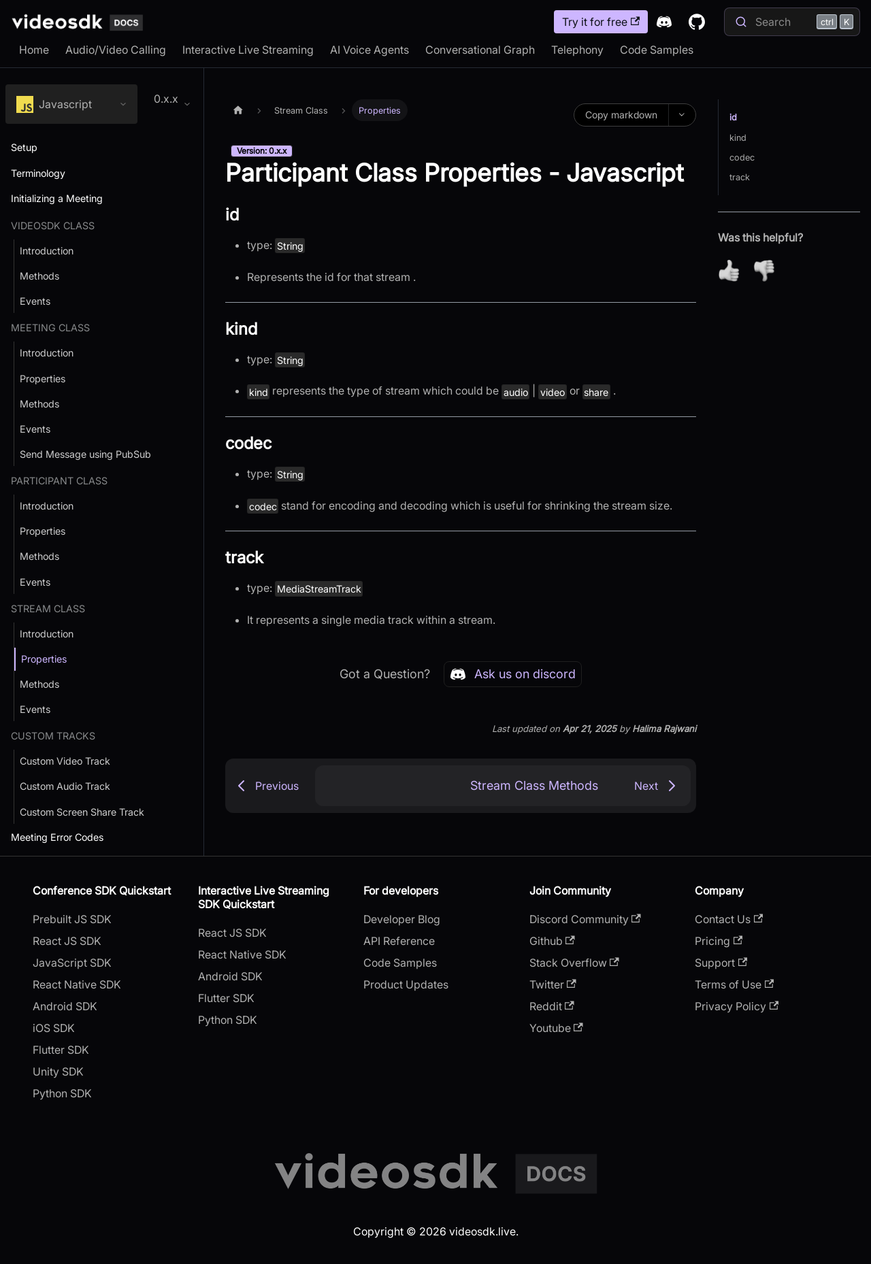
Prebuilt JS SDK (72, 919)
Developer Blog (401, 919)
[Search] (792, 21)
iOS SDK (54, 1028)
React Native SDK (77, 984)
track (739, 177)
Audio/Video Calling (115, 49)
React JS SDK (67, 941)
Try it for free (601, 22)
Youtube (556, 1028)
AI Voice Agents (369, 49)
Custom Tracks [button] (53, 736)
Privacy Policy (736, 1006)
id (733, 117)
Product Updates (405, 984)
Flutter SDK (61, 1050)
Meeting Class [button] (50, 327)
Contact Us (729, 919)
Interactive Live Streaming (248, 49)
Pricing (718, 941)
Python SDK (62, 1093)
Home (34, 49)
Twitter (552, 984)
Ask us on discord (513, 674)
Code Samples (656, 49)
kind (737, 138)
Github (552, 941)
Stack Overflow (574, 962)
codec (742, 157)
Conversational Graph (480, 49)
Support (721, 962)
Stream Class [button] (48, 608)
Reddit (551, 1006)
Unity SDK (58, 1071)
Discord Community (585, 919)
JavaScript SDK (72, 962)
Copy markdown (621, 114)
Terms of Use (734, 984)
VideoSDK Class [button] (53, 225)
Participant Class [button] (59, 480)
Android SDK (65, 1006)
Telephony (577, 49)
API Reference (399, 941)
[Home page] (238, 109)
